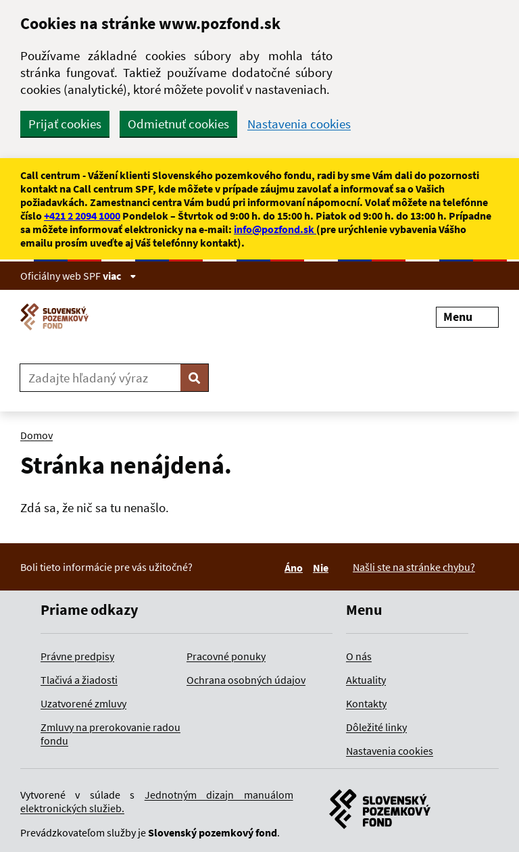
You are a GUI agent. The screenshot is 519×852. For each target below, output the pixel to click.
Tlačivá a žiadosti (79, 679)
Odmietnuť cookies (178, 124)
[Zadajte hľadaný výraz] (100, 377)
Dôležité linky (376, 727)
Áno (296, 567)
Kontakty (366, 703)
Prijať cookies (64, 124)
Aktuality (366, 679)
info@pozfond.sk (275, 229)
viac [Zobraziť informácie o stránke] (120, 275)
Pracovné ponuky (226, 656)
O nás (359, 656)
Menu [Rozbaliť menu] (467, 316)
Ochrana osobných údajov (246, 679)
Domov (36, 435)
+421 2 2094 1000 (82, 215)
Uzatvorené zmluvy (83, 703)
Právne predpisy (77, 656)
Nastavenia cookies (299, 124)
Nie (322, 567)
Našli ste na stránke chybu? (414, 567)
